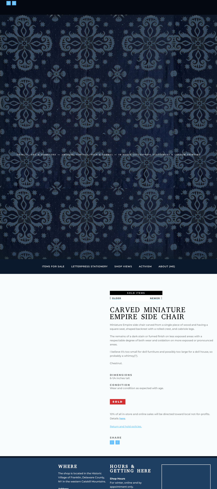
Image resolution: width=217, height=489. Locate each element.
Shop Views (123, 266)
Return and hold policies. (126, 426)
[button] (112, 442)
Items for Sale (53, 266)
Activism (145, 266)
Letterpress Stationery (89, 266)
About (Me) (167, 266)
